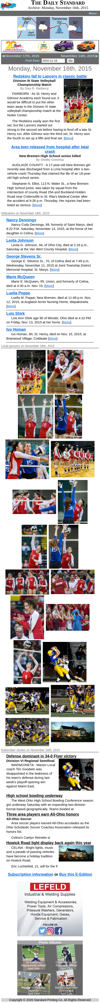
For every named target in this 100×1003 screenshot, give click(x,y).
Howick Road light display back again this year (48, 843)
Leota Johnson (19, 240)
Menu (94, 13)
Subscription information (30, 874)
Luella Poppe (18, 293)
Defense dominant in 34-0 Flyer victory (41, 756)
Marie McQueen (20, 277)
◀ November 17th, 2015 (20, 56)
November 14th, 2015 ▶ (79, 56)
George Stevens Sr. (23, 256)
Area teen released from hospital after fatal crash (50, 149)
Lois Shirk (15, 313)
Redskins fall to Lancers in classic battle (50, 76)
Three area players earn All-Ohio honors (42, 814)
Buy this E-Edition (75, 874)
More (68, 138)
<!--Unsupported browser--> (50, 967)
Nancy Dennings (21, 220)
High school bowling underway (34, 795)
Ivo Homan (16, 329)
